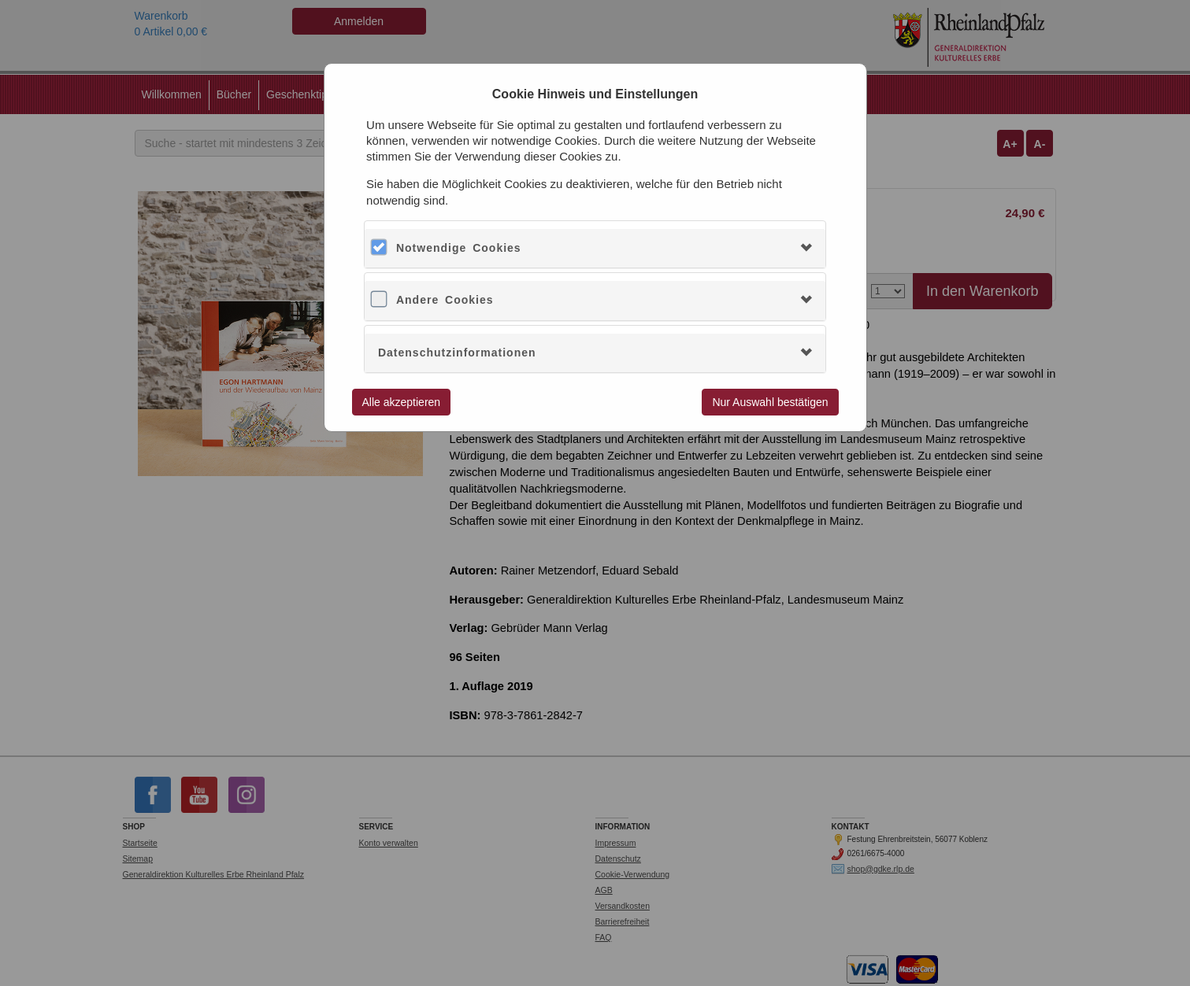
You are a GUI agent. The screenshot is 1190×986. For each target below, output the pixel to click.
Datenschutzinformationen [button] (457, 352)
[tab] (595, 248)
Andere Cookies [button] (445, 300)
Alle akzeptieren (401, 402)
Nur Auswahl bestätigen (770, 402)
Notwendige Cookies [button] (458, 248)
